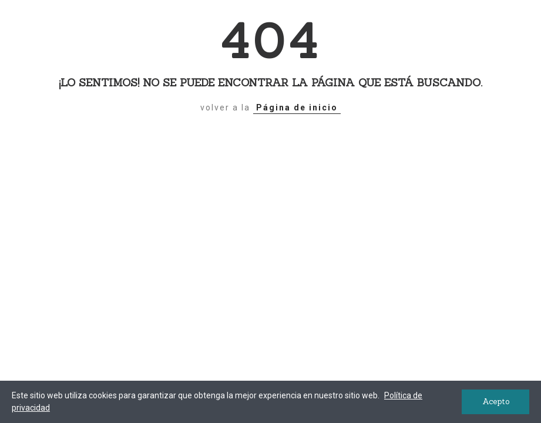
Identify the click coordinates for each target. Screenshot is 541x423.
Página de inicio (297, 107)
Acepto (495, 402)
